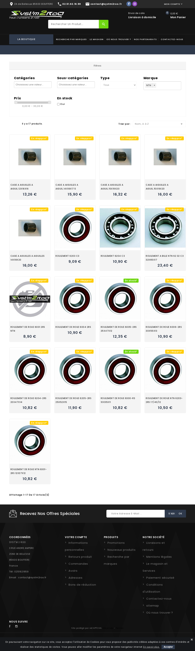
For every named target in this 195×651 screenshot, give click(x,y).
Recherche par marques (71, 39)
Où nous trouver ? (118, 39)
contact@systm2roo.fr (32, 577)
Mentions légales (159, 557)
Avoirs (73, 571)
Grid (11, 123)
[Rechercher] (73, 24)
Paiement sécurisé (160, 578)
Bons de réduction (82, 585)
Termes (120, 628)
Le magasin (96, 39)
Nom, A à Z (159, 124)
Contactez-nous (172, 39)
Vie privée (108, 628)
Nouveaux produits (122, 550)
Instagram (17, 626)
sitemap (152, 605)
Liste (17, 123)
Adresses (75, 578)
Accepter (168, 647)
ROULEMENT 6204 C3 (113, 255)
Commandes (78, 564)
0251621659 (21, 571)
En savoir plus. (151, 647)
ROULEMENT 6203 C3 (67, 255)
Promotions (116, 543)
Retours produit (80, 557)
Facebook (11, 626)
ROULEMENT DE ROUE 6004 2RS (73, 327)
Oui (62, 104)
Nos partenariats (145, 39)
